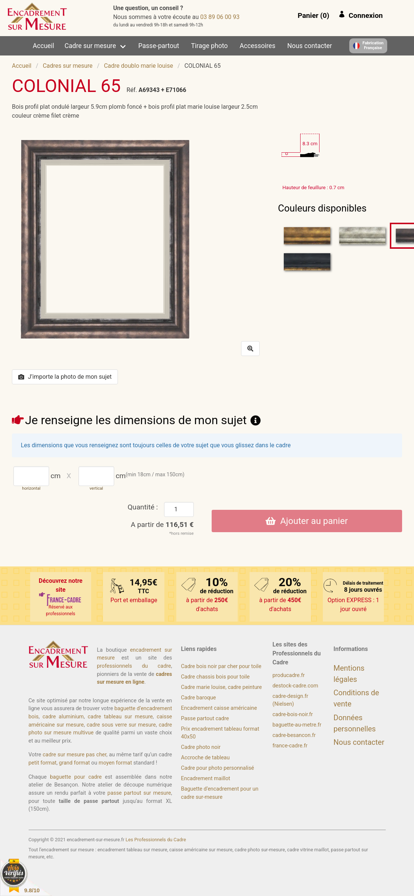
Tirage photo (209, 46)
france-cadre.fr (290, 746)
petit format (43, 763)
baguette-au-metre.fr (297, 725)
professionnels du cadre (134, 666)
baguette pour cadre (76, 777)
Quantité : (143, 507)
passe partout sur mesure (139, 793)
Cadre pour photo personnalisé (217, 768)
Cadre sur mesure (90, 46)
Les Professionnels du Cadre (156, 839)
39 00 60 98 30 (220, 16)
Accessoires (257, 46)
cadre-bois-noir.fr (293, 714)
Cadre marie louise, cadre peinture (221, 687)
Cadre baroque (198, 698)
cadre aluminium (63, 717)
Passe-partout (158, 46)
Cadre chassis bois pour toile (215, 677)
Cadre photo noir (201, 747)
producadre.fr (289, 675)
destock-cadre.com (295, 686)
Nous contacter (309, 46)
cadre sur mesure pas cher (74, 755)
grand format (74, 763)
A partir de (162, 524)
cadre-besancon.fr (294, 735)
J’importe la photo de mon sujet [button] (65, 376)
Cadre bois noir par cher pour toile (221, 666)
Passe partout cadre (205, 718)
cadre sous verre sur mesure (121, 725)
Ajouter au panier (307, 521)
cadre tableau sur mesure (120, 717)
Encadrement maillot (205, 778)
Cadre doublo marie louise (138, 65)
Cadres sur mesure (68, 65)
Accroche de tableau (205, 757)
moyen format (115, 763)
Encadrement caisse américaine (219, 708)
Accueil (43, 46)
